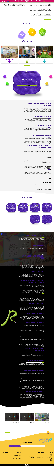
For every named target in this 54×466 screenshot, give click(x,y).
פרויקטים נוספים (27, 65)
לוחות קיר (41, 453)
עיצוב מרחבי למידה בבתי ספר (42, 136)
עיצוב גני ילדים (47, 422)
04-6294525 (3, 1)
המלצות (40, 0)
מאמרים (22, 0)
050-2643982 (15, 455)
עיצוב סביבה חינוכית (16, 422)
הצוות (15, 0)
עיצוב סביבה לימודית (40, 455)
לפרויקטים (44, 61)
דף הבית (44, 1)
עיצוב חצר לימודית (44, 59)
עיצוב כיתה (31, 457)
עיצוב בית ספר (32, 422)
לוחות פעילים (31, 453)
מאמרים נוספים (7, 432)
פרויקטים (32, 0)
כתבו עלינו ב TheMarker (47, 19)
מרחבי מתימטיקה (9, 59)
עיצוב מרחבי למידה (27, 1)
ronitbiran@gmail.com (15, 456)
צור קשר (18, 1)
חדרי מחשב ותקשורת (27, 59)
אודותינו (36, 0)
